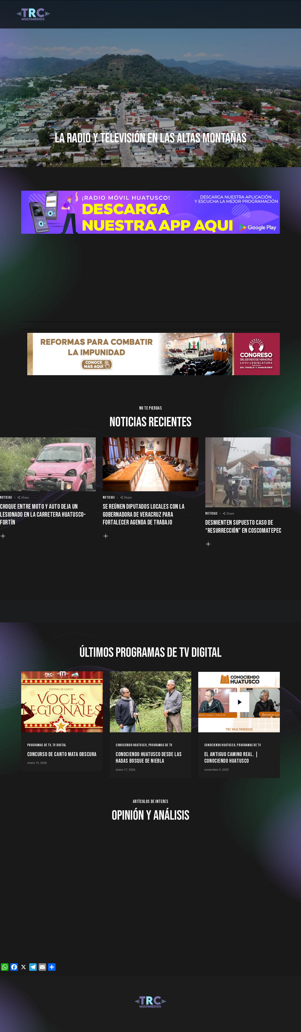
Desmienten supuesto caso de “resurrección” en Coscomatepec (243, 527)
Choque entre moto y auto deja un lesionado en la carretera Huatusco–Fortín (43, 515)
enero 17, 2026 (125, 769)
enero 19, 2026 (37, 763)
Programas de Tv (39, 745)
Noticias (6, 497)
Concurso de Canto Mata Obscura (62, 754)
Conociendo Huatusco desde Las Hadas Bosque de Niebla (149, 758)
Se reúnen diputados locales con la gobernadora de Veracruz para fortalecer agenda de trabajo (144, 515)
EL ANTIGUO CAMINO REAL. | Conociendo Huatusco (231, 758)
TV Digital (59, 745)
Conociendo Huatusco (131, 745)
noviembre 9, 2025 (216, 769)
